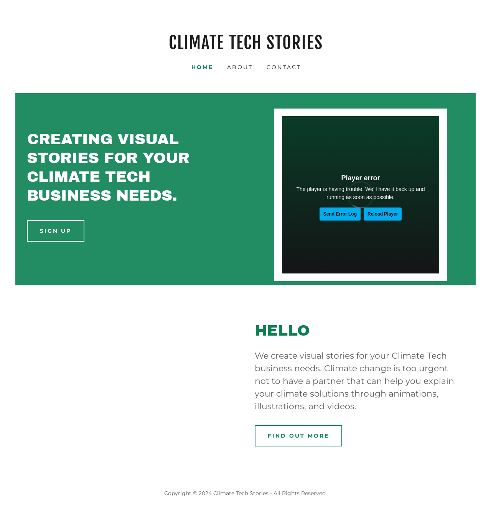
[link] (245, 47)
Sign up (55, 230)
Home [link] (202, 67)
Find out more (298, 435)
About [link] (240, 67)
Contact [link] (284, 67)
